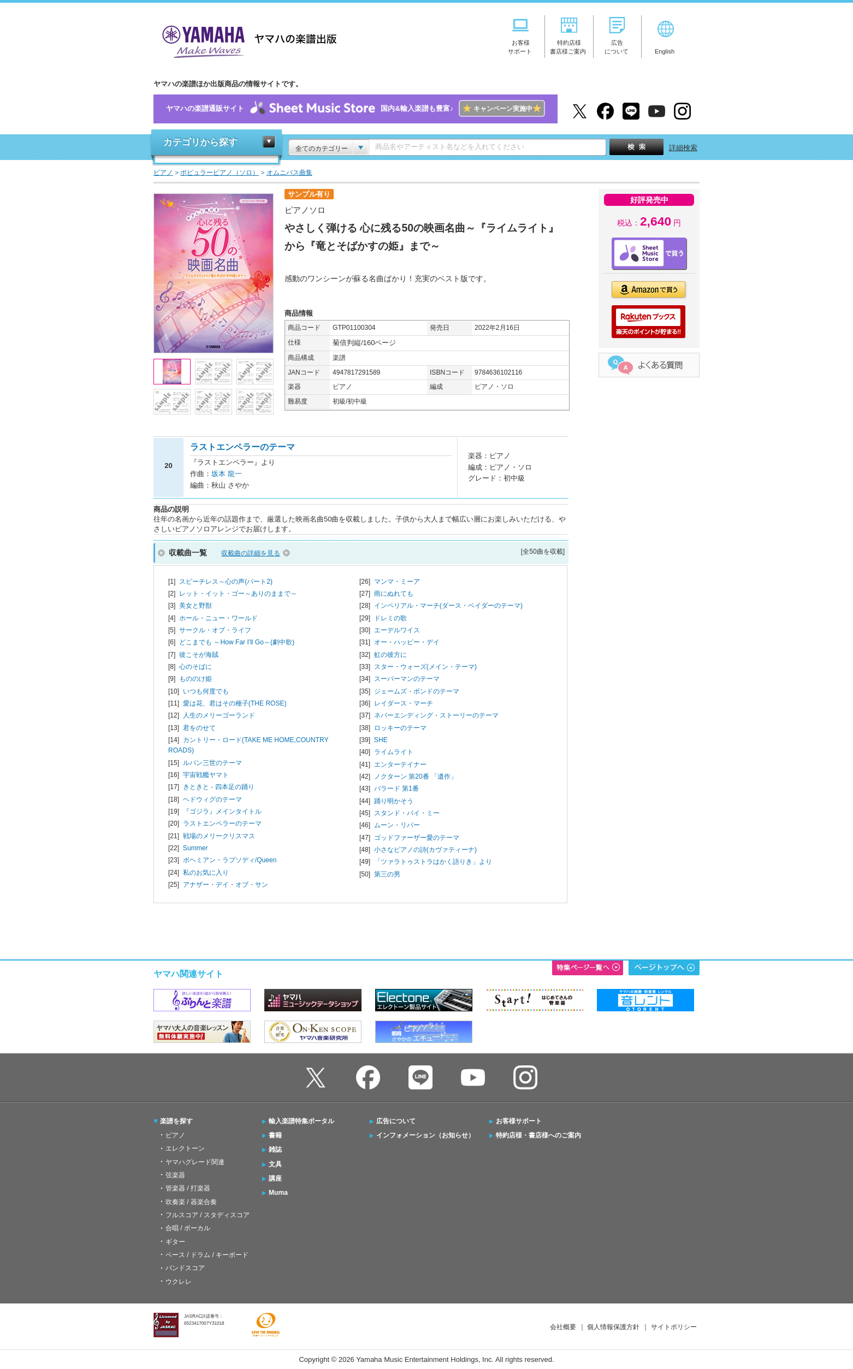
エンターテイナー (400, 764)
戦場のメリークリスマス (219, 836)
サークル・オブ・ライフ (215, 630)
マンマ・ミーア (397, 581)
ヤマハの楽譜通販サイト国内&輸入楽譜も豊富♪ (355, 108)
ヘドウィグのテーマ (212, 799)
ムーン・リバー (397, 825)
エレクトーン (185, 1148)
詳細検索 (683, 148)
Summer (195, 848)
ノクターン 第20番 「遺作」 (415, 776)
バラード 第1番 (396, 788)
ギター (175, 1242)
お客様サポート (519, 1121)
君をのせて (199, 728)
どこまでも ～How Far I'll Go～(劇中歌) (236, 642)
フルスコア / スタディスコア (207, 1215)
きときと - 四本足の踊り (218, 787)
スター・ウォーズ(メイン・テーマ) (425, 667)
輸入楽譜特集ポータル (301, 1121)
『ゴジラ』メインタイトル (222, 811)
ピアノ (175, 1135)
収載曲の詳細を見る (250, 553)
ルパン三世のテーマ (212, 763)
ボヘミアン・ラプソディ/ (230, 860)
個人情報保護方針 (613, 1327)
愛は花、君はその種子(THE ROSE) (235, 703)
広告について (396, 1121)
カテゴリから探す (200, 142)
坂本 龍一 (226, 474)
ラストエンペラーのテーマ (222, 823)
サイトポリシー (674, 1327)
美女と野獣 (195, 605)
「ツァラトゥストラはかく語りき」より (433, 862)
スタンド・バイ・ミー (407, 813)
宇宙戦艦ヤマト (206, 775)
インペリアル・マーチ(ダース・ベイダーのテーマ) (448, 605)
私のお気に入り (206, 872)
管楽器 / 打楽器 (187, 1188)
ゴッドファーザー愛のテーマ (416, 837)
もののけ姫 (195, 679)
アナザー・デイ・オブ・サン (225, 884)
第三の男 (387, 874)
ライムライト (393, 752)
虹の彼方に (390, 655)
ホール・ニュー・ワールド (218, 618)
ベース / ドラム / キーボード (206, 1255)
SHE (381, 740)
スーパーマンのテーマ (407, 679)
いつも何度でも (206, 691)
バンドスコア (185, 1268)
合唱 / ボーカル (187, 1228)
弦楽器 (175, 1175)
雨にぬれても (393, 593)
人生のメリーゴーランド (219, 715)
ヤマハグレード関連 (194, 1162)
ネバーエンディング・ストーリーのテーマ (436, 715)
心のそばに (195, 667)
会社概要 (563, 1327)
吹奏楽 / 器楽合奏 (191, 1202)
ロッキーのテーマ (400, 728)
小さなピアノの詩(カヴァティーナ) (425, 850)
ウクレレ (178, 1281)
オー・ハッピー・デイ (407, 642)
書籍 (275, 1135)
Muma (278, 1192)
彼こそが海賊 (198, 655)
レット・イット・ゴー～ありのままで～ (238, 593)
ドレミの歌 (390, 618)
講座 (275, 1178)
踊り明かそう (393, 801)
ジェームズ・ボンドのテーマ (416, 691)
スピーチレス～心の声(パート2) (226, 581)
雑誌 (275, 1149)
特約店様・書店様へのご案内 (538, 1135)
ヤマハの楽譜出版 (246, 40)
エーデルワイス (397, 630)
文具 (275, 1164)
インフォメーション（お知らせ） (425, 1135)
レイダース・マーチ (403, 703)
